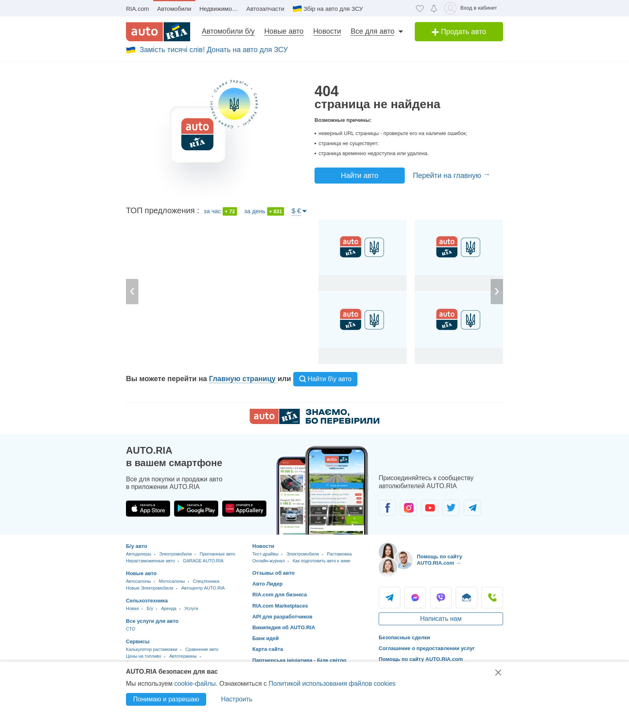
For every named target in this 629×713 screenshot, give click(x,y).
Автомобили (174, 8)
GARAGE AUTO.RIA (203, 560)
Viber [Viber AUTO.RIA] (441, 597)
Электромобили (175, 553)
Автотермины (183, 656)
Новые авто (284, 31)
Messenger (415, 597)
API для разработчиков (282, 617)
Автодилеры (138, 553)
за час (220, 211)
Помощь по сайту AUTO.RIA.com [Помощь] (421, 659)
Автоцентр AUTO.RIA (203, 588)
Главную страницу (243, 379)
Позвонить (492, 597)
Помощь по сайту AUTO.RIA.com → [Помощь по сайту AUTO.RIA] (439, 559)
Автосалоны (138, 581)
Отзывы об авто (273, 573)
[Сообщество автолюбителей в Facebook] (387, 508)
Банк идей (265, 638)
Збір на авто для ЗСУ (333, 8)
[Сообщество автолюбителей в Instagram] (408, 508)
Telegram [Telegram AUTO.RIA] (389, 597)
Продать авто (459, 32)
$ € (296, 211)
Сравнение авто (201, 649)
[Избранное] (420, 8)
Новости (327, 31)
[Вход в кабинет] (472, 8)
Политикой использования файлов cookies (332, 683)
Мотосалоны (172, 581)
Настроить (236, 699)
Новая (132, 608)
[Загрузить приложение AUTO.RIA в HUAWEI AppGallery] (244, 509)
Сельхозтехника (147, 601)
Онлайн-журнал (268, 560)
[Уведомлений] (434, 8)
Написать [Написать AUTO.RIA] (466, 597)
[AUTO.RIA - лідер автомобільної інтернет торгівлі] (158, 31)
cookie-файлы (194, 683)
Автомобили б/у (228, 31)
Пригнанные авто (217, 553)
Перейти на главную (448, 176)
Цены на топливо (143, 656)
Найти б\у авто (325, 379)
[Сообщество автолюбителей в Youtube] (429, 508)
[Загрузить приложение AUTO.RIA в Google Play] (196, 509)
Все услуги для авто (152, 621)
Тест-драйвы (265, 553)
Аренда (169, 608)
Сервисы (138, 641)
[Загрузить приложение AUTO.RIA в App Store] (148, 509)
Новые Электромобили (149, 588)
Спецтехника (206, 581)
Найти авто (360, 176)
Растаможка (339, 553)
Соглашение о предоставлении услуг (427, 648)
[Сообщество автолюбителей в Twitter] (451, 508)
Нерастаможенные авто (150, 560)
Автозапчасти (265, 8)
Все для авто (372, 31)
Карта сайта (267, 649)
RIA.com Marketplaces (280, 606)
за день (264, 211)
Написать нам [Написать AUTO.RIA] (440, 618)
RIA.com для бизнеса (279, 595)
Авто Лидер (267, 584)
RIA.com (137, 8)
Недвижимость (220, 8)
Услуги (191, 608)
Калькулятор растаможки (151, 649)
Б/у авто (136, 546)
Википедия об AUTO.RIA (283, 627)
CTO (130, 628)
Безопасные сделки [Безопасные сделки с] (404, 637)
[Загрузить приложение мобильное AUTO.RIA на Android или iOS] (322, 490)
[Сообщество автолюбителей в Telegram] (472, 508)
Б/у (150, 608)
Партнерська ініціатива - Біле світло (299, 660)
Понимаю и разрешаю (166, 699)
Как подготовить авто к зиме (322, 560)
